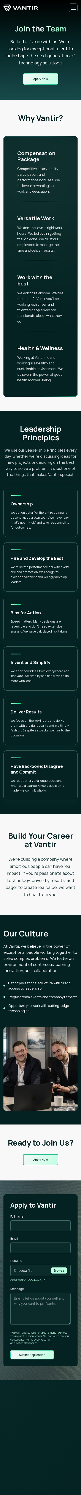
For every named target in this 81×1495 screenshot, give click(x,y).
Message (17, 1289)
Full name (17, 1216)
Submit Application (32, 1355)
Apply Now (40, 79)
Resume (16, 1261)
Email (14, 1238)
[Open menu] (73, 7)
